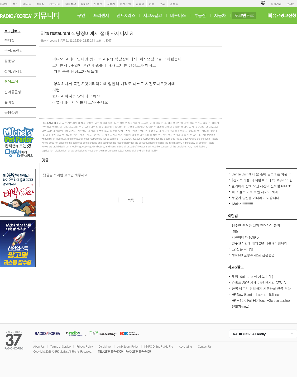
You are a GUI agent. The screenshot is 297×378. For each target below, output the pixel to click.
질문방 (9, 60)
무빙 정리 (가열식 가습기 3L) (252, 276)
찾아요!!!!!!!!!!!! (242, 203)
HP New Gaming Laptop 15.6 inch (256, 294)
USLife (85, 4)
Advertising (185, 346)
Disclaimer (105, 346)
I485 (235, 231)
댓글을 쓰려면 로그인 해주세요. (65, 175)
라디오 (27, 4)
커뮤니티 (54, 4)
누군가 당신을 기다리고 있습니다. (256, 197)
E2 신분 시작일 (242, 249)
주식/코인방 (13, 50)
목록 (131, 200)
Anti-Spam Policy (127, 346)
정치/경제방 (13, 71)
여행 (151, 4)
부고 (162, 4)
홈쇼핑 (140, 4)
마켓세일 (125, 4)
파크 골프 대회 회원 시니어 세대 (255, 191)
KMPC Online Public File (158, 346)
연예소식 (11, 81)
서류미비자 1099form (247, 237)
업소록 (174, 4)
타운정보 (70, 4)
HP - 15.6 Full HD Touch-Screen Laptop (261, 300)
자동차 (111, 4)
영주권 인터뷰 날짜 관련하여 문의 (256, 225)
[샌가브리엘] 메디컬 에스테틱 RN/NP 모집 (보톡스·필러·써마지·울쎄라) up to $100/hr (262, 182)
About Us (38, 346)
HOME (4, 4)
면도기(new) (240, 306)
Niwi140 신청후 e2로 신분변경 (253, 255)
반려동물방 (12, 91)
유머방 (9, 101)
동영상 (40, 4)
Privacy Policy (85, 346)
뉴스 (15, 4)
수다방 (9, 40)
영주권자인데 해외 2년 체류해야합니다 (259, 243)
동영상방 (11, 112)
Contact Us (204, 346)
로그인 (291, 4)
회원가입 (276, 4)
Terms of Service (60, 346)
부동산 (98, 4)
